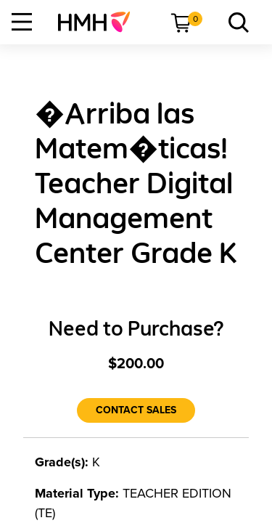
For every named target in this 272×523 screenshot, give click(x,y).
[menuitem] (99, 22)
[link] (99, 22)
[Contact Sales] (136, 410)
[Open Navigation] (22, 22)
